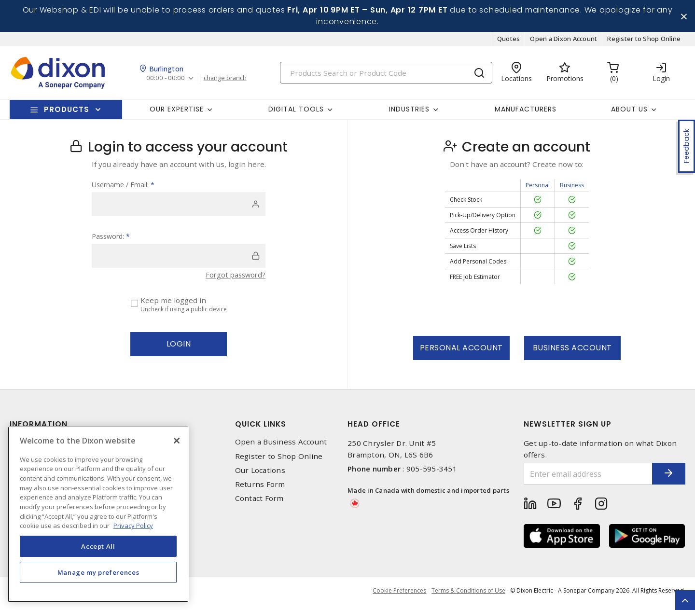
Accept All (98, 546)
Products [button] (66, 113)
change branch (228, 81)
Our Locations (260, 473)
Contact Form (259, 501)
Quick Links (260, 428)
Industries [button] (409, 112)
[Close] (176, 440)
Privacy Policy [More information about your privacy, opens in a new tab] (133, 525)
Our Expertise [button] (177, 112)
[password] (178, 260)
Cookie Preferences (397, 595)
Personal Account (461, 351)
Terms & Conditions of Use (468, 595)
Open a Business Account (281, 445)
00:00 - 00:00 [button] (166, 82)
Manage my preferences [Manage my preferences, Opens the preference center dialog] (98, 572)
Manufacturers (525, 112)
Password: (111, 240)
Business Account (572, 351)
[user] (178, 208)
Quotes (508, 42)
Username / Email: (123, 188)
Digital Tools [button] (296, 112)
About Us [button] (629, 112)
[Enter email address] (581, 477)
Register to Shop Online (644, 42)
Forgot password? (234, 278)
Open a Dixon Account (563, 42)
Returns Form (260, 487)
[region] (98, 514)
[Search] (386, 76)
